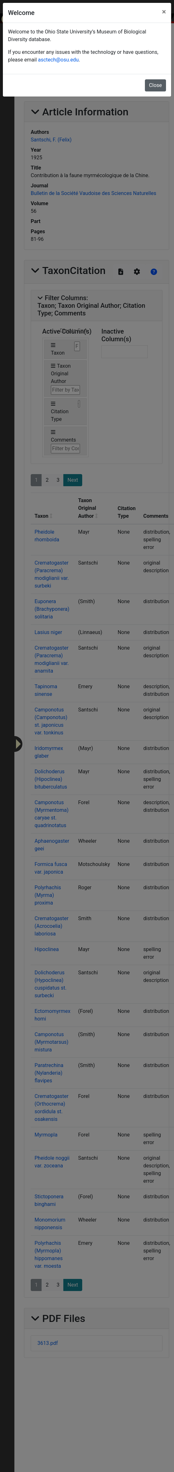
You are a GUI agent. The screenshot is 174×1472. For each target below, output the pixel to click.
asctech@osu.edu (58, 60)
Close (155, 85)
